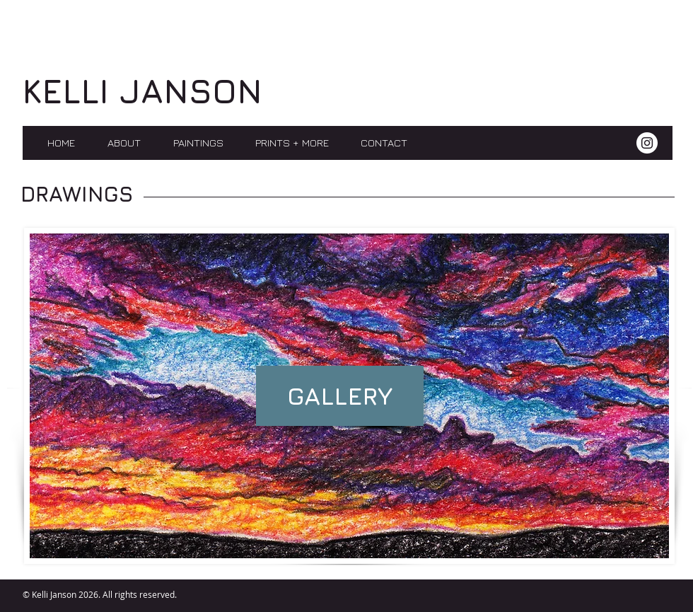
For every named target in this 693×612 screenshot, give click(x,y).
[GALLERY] (340, 396)
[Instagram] (647, 143)
